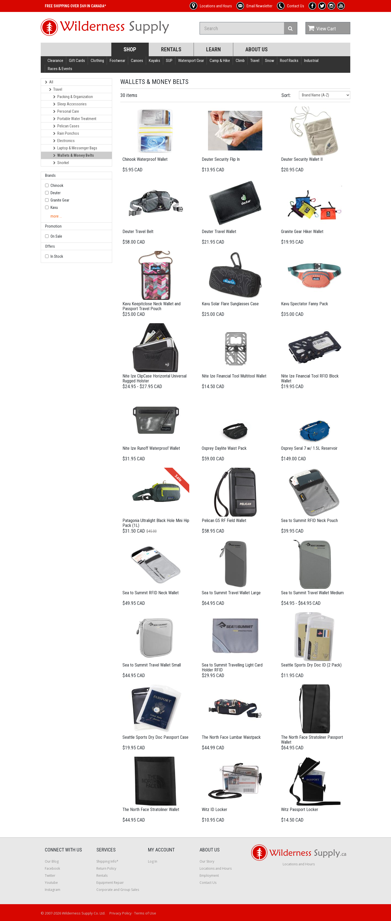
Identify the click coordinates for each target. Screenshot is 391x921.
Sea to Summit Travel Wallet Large (231, 592)
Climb (240, 60)
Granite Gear (60, 200)
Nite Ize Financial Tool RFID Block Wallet (310, 378)
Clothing (97, 60)
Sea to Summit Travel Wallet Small (151, 665)
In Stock (57, 256)
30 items (128, 95)
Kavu (54, 207)
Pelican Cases (66, 126)
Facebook (52, 868)
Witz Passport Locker (299, 809)
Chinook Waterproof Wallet (145, 159)
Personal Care (66, 111)
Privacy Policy (120, 913)
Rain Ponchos (66, 133)
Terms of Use (145, 913)
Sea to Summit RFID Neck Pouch (309, 520)
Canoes (137, 60)
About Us (256, 49)
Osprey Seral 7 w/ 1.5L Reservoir (309, 448)
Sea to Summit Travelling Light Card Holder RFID (232, 667)
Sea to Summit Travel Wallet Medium (312, 592)
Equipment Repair (110, 882)
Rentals (171, 49)
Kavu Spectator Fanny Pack (304, 303)
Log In (152, 861)
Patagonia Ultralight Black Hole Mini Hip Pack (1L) (155, 523)
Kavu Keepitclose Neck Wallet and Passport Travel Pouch (151, 306)
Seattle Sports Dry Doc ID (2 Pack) (311, 665)
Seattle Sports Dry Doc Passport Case (155, 737)
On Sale (56, 236)
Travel (254, 60)
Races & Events (60, 68)
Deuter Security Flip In (221, 159)
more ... (56, 216)
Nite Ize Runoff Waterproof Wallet (151, 448)
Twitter (50, 875)
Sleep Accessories (70, 104)
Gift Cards (77, 60)
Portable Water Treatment (74, 119)
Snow (269, 60)
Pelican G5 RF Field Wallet (224, 520)
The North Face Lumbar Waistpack (231, 737)
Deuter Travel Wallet (219, 231)
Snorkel (61, 163)
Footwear (117, 60)
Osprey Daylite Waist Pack (224, 448)
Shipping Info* (107, 861)
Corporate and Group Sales (117, 889)
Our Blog (52, 861)
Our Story (207, 861)
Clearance (55, 60)
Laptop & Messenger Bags (75, 148)
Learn (213, 49)
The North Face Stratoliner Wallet (150, 809)
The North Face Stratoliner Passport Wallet (312, 740)
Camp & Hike (220, 60)
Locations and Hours (216, 868)
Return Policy (106, 868)
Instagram (52, 889)
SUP (169, 60)
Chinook (57, 185)
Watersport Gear (191, 60)
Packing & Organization (73, 97)
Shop (130, 49)
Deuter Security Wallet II (302, 159)
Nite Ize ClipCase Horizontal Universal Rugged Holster (154, 378)
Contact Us (208, 882)
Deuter (56, 193)
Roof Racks (289, 60)
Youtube (51, 882)
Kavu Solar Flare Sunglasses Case (230, 303)
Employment (209, 875)
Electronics (64, 141)
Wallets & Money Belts (73, 155)
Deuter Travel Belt (137, 231)
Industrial (311, 60)
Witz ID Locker (214, 809)
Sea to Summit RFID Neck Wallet (150, 592)
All (49, 82)
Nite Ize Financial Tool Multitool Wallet (234, 376)
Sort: (286, 95)
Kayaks (154, 60)
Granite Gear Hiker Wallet (302, 231)
